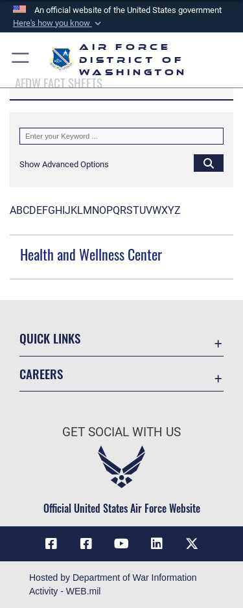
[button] (58, 23)
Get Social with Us (121, 432)
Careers (41, 373)
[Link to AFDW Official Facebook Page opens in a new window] (51, 544)
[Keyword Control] (121, 136)
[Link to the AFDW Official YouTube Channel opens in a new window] (122, 544)
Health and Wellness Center (91, 254)
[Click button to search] (209, 162)
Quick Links (49, 338)
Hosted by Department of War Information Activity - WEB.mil (113, 584)
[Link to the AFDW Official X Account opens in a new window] (192, 544)
